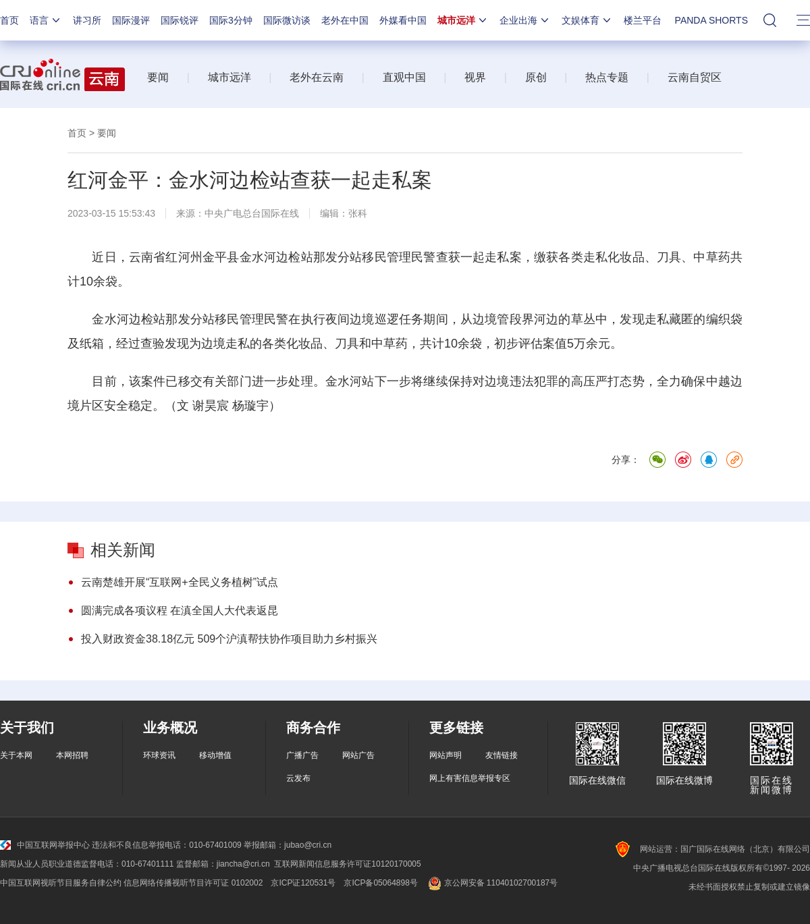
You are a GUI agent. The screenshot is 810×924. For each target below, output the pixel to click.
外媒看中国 (403, 20)
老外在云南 (317, 77)
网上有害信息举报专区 (469, 778)
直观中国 (404, 77)
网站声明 (445, 755)
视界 (475, 77)
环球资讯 (159, 755)
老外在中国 (345, 20)
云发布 (298, 778)
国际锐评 (179, 20)
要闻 (158, 77)
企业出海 (525, 20)
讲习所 (87, 20)
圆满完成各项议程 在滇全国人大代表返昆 (179, 610)
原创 (536, 77)
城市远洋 (463, 20)
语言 (46, 20)
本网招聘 (72, 755)
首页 (9, 20)
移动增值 (215, 755)
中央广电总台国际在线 (252, 213)
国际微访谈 (286, 20)
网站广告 (358, 755)
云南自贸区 (695, 77)
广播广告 (302, 755)
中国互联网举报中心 (45, 845)
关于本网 (16, 755)
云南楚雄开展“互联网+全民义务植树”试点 (179, 582)
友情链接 (501, 755)
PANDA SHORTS (711, 20)
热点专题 (606, 77)
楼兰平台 (643, 20)
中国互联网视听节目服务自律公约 (61, 883)
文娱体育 (587, 20)
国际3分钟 (230, 20)
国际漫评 (131, 20)
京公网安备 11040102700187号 (492, 883)
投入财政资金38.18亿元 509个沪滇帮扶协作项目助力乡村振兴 (229, 639)
